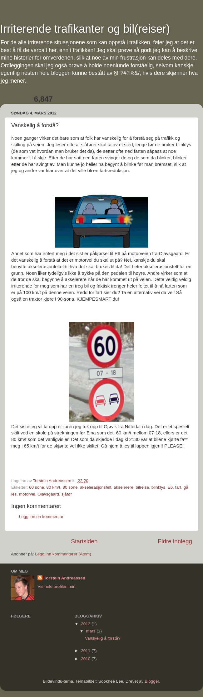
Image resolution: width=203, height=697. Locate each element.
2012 (86, 624)
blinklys (158, 487)
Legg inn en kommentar (41, 516)
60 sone (36, 487)
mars (91, 631)
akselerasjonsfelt (95, 487)
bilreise (142, 487)
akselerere (123, 487)
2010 (86, 658)
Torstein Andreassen (64, 578)
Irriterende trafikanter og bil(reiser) (85, 28)
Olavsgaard (48, 494)
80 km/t (53, 487)
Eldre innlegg (175, 541)
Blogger (152, 681)
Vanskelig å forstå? (103, 638)
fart (178, 487)
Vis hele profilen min (56, 586)
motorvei (27, 494)
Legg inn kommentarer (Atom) (63, 554)
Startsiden (84, 541)
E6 (170, 487)
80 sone (69, 487)
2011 (86, 650)
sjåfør (67, 494)
